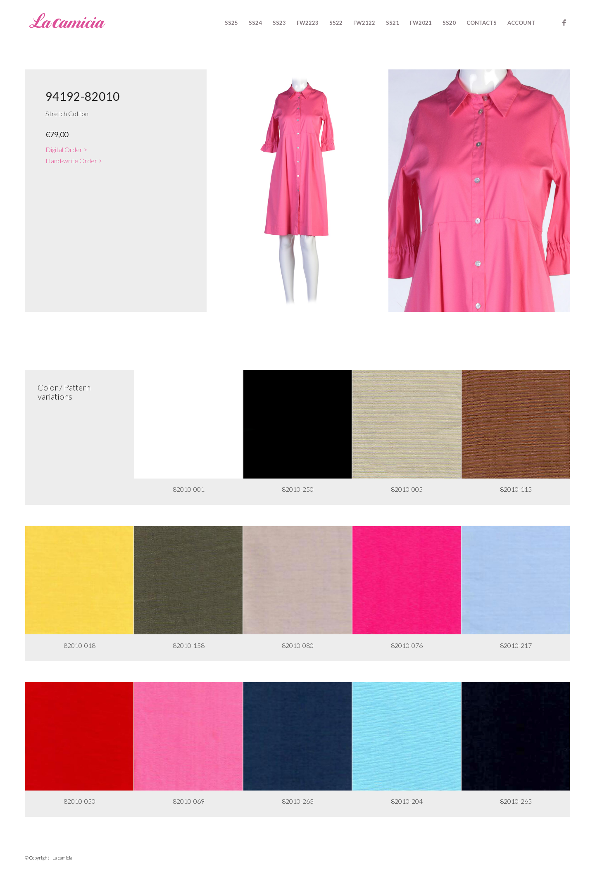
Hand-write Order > (73, 160)
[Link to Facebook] (564, 22)
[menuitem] (231, 22)
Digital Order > (66, 149)
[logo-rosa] (67, 22)
